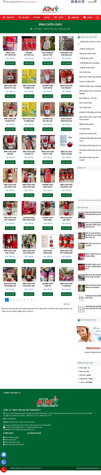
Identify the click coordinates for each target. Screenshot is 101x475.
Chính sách (8, 433)
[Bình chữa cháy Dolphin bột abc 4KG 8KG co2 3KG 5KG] (66, 83)
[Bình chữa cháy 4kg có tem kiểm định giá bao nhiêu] (47, 149)
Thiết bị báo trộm (86, 58)
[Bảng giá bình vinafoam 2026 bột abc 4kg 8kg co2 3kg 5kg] (66, 116)
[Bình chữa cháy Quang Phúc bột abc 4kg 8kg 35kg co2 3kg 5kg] (10, 116)
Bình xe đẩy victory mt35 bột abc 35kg (10, 55)
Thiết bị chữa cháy (87, 68)
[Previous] (3, 300)
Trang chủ (8, 17)
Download (73, 17)
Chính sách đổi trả (10, 440)
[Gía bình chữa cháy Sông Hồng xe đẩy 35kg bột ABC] (47, 215)
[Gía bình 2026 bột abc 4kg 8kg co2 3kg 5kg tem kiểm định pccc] (47, 116)
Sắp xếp (67, 304)
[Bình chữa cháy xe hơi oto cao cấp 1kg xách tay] (10, 83)
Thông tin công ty (11, 393)
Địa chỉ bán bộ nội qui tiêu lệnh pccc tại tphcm (47, 56)
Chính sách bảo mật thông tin (13, 444)
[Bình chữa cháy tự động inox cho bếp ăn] (28, 116)
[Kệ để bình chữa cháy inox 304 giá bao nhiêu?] (66, 43)
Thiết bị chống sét (87, 49)
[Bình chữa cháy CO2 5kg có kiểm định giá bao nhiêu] (28, 149)
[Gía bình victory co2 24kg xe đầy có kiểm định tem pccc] (29, 43)
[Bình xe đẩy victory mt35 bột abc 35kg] (10, 43)
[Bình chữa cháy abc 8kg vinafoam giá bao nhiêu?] (10, 149)
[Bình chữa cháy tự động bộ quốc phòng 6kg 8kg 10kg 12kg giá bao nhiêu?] (66, 281)
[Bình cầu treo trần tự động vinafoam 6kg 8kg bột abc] (66, 149)
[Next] (35, 300)
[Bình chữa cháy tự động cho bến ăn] (28, 83)
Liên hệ (87, 17)
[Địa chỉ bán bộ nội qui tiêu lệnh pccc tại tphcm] (47, 43)
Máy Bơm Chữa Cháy (88, 53)
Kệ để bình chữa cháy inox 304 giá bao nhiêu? (66, 55)
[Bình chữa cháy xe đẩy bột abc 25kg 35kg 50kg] (28, 281)
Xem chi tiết (10, 63)
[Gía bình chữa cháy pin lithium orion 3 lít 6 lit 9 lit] (47, 281)
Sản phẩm (36, 17)
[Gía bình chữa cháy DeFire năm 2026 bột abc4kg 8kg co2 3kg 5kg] (47, 83)
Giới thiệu (24, 17)
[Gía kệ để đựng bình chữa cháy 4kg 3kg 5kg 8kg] (28, 215)
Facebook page (34, 433)
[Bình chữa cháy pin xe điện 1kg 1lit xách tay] (10, 281)
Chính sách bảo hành (11, 437)
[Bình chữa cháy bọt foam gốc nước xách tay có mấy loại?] (10, 215)
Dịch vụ (47, 17)
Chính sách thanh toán (11, 442)
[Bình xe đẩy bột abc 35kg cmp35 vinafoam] (66, 215)
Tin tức (58, 17)
